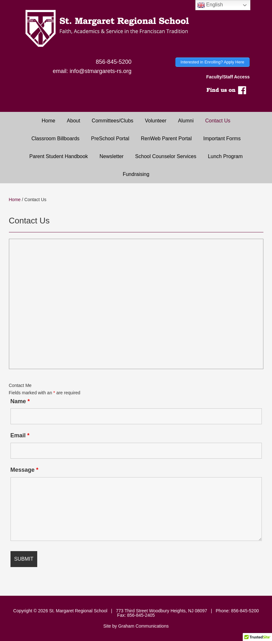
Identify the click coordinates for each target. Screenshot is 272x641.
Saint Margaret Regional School (136, 29)
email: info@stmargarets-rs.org (92, 71)
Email (20, 435)
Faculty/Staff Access (227, 76)
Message (24, 470)
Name (20, 401)
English (210, 5)
